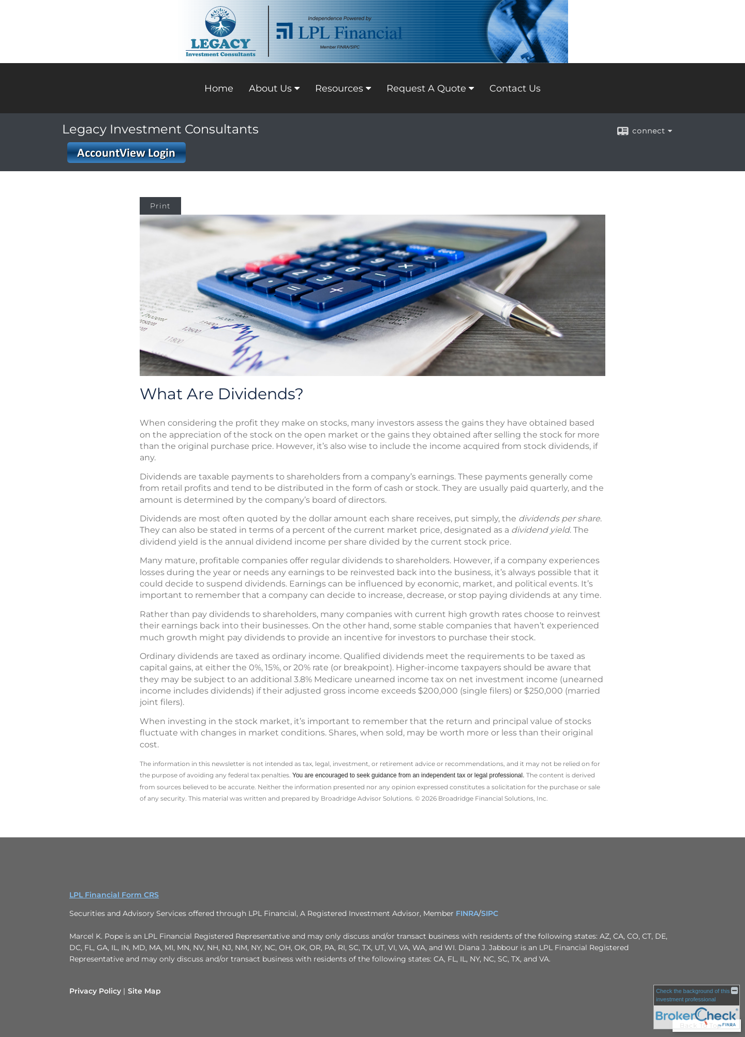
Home (218, 88)
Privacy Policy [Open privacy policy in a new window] (95, 991)
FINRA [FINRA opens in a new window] (467, 913)
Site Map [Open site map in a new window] (144, 991)
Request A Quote (426, 88)
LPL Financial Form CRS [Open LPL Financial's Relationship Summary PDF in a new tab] (114, 894)
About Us (270, 88)
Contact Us (515, 88)
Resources (339, 88)
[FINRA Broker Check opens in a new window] (696, 1007)
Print (160, 206)
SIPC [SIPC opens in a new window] (489, 913)
